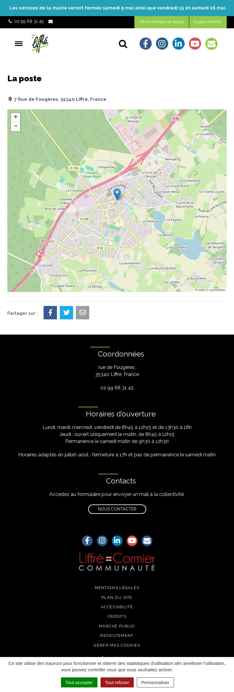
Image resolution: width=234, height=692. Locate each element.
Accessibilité (117, 607)
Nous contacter (117, 509)
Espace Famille (208, 21)
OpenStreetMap (217, 290)
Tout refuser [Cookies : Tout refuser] (117, 682)
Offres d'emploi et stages (161, 21)
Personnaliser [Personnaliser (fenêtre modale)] (155, 682)
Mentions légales (117, 587)
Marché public (117, 626)
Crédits (117, 616)
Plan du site (117, 597)
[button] (117, 194)
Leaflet (200, 290)
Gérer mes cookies (117, 645)
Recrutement (116, 635)
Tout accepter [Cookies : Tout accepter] (79, 682)
